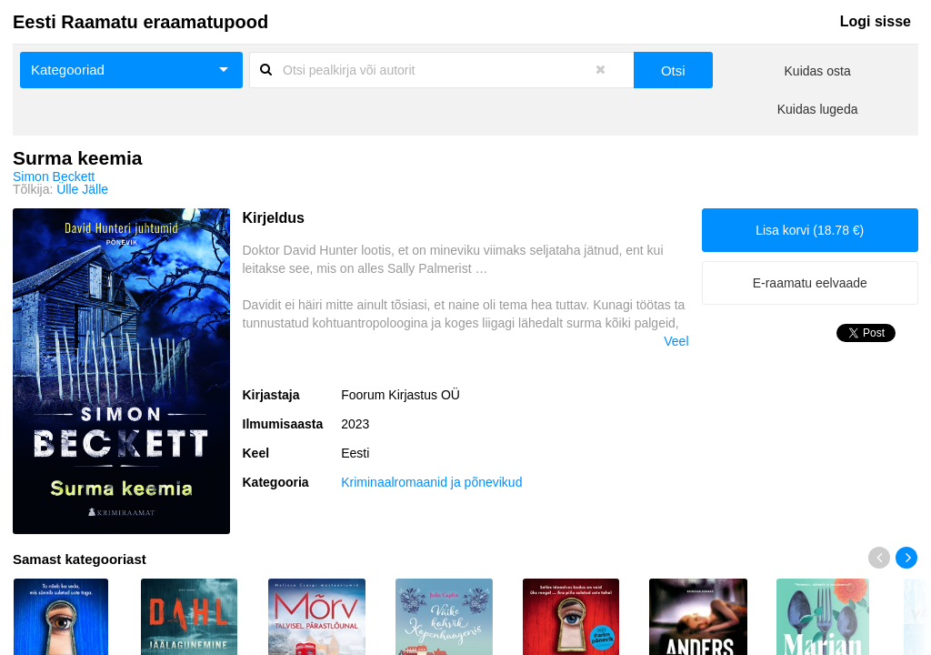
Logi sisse (875, 21)
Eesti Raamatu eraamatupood (140, 22)
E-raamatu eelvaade (810, 283)
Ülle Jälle (82, 189)
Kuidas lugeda (817, 109)
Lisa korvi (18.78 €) (810, 230)
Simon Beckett (54, 176)
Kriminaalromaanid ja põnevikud (431, 482)
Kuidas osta (818, 71)
